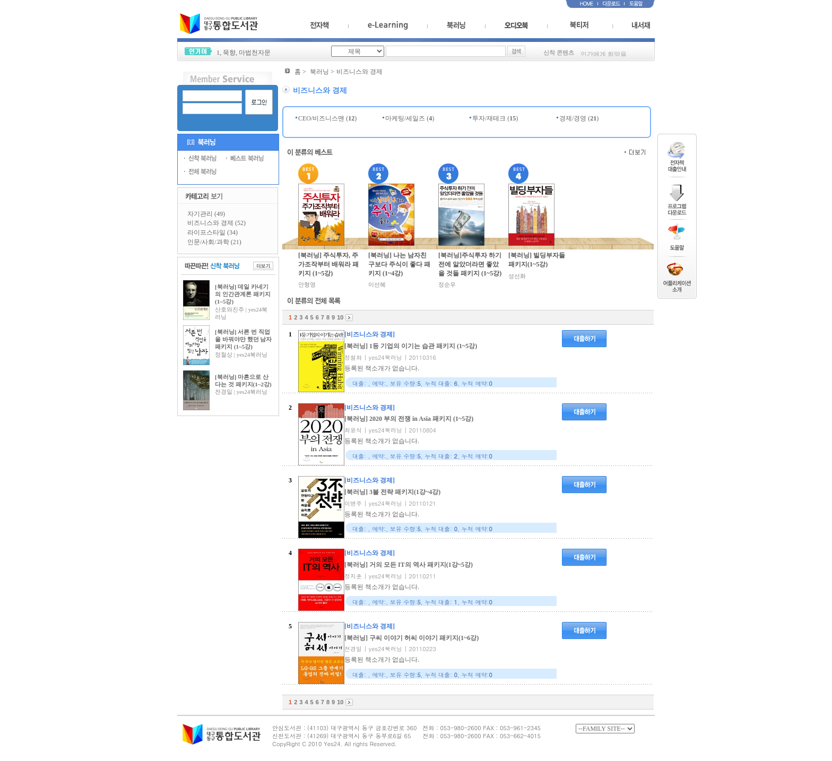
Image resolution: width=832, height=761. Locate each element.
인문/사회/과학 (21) (214, 242)
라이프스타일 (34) (212, 232)
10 (340, 317)
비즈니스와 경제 (359, 71)
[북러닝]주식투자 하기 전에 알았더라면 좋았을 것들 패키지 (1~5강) (469, 264)
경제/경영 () (579, 118)
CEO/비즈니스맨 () (327, 118)
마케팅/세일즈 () (409, 118)
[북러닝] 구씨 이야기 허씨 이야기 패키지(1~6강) (411, 638)
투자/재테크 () (495, 118)
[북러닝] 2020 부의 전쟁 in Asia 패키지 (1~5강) (408, 418)
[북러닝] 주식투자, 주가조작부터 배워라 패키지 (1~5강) (328, 264)
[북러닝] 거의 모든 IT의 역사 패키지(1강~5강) (408, 564)
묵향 (229, 52)
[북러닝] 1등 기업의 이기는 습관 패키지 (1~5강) (410, 346)
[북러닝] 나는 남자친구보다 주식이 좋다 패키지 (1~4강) (399, 264)
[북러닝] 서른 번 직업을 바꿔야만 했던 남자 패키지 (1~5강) (243, 339)
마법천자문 (255, 52)
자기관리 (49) (206, 214)
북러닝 (319, 71)
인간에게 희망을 (603, 55)
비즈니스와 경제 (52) (216, 223)
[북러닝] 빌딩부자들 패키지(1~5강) (536, 260)
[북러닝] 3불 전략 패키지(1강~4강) (392, 492)
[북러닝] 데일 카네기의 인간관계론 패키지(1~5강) (243, 294)
